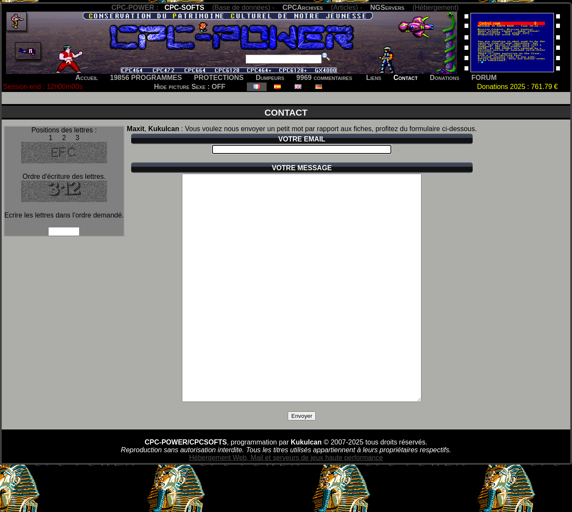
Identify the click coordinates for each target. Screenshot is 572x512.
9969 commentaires (324, 77)
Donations (444, 77)
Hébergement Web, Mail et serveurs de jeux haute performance (286, 502)
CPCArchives (303, 7)
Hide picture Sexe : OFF (189, 86)
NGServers (387, 7)
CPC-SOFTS (184, 7)
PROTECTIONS (219, 77)
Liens (373, 77)
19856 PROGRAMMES (146, 77)
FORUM (484, 77)
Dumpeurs (270, 77)
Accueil (86, 77)
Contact (406, 77)
